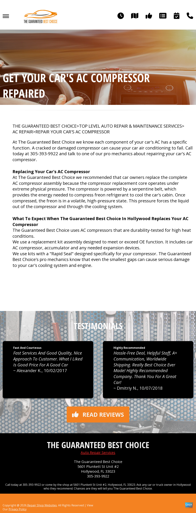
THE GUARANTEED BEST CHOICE (45, 126)
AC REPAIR (23, 132)
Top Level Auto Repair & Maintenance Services (130, 126)
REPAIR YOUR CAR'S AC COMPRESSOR (73, 132)
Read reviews (98, 414)
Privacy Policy (18, 509)
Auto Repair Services (98, 452)
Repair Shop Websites (42, 505)
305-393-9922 (44, 153)
